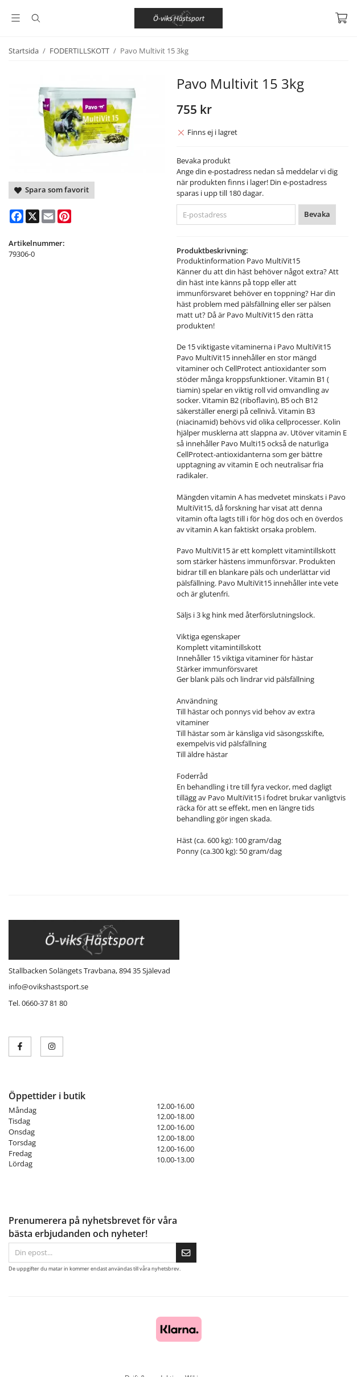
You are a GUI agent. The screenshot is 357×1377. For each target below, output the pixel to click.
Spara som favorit (51, 189)
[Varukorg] (341, 18)
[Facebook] (16, 216)
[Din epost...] (92, 1253)
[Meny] (16, 18)
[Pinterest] (64, 216)
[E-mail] (48, 216)
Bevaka (317, 214)
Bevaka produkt (204, 160)
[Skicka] (186, 1253)
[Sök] (36, 18)
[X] (32, 216)
